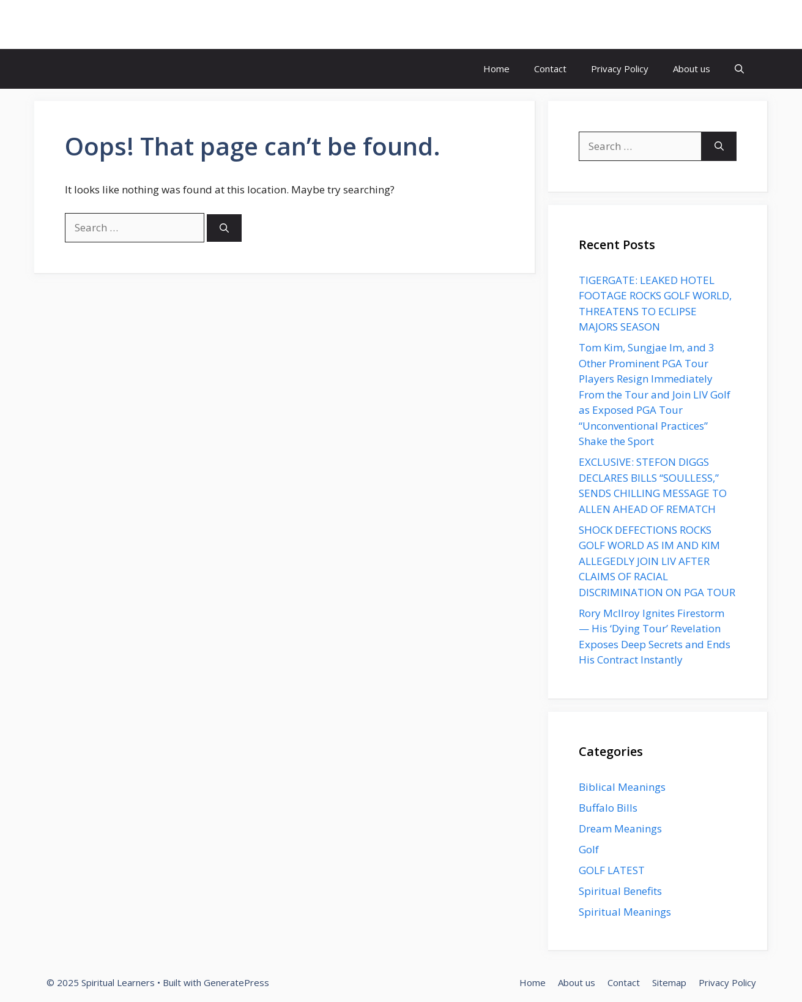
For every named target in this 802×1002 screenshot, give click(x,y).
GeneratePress (236, 982)
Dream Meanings (620, 828)
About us (691, 68)
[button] (739, 69)
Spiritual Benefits (620, 891)
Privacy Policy (619, 68)
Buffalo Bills (608, 808)
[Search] (224, 228)
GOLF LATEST (612, 870)
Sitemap (669, 982)
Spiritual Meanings (625, 912)
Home (496, 68)
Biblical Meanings (622, 787)
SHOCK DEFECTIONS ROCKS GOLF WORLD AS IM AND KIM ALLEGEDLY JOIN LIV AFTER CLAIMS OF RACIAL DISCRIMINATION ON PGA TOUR (657, 561)
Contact (550, 68)
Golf (589, 849)
